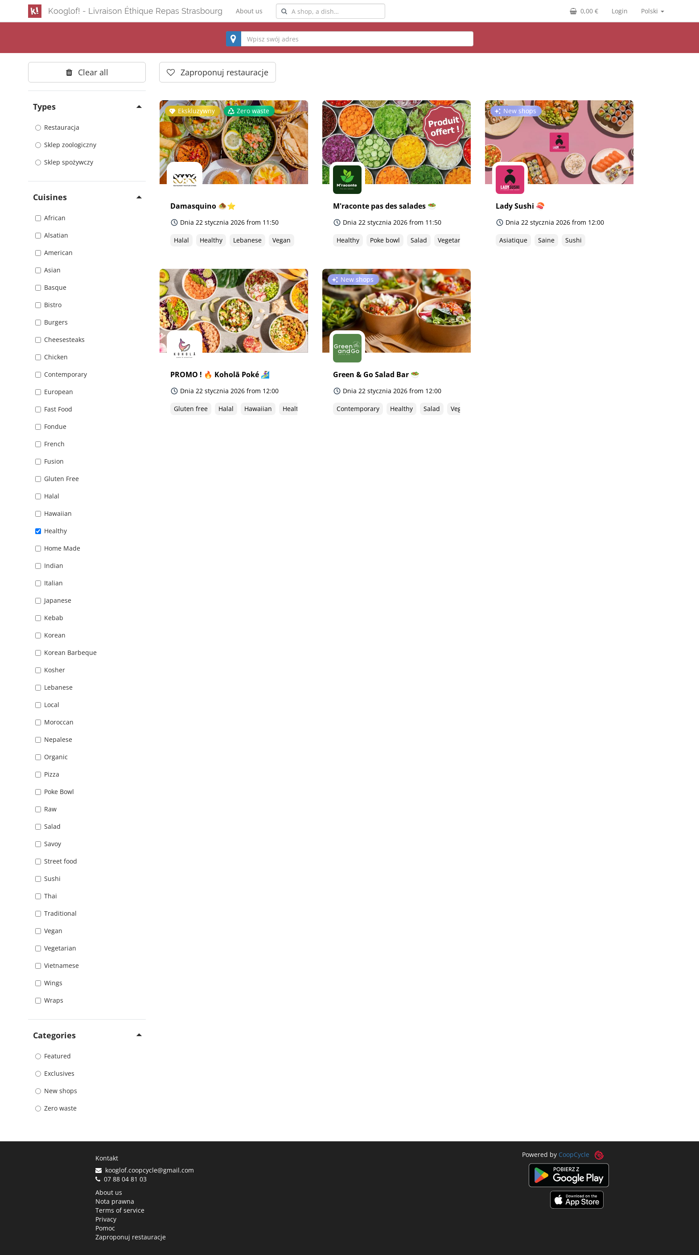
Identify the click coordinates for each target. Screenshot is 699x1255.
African (50, 218)
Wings (48, 983)
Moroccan (54, 722)
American (54, 252)
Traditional (56, 913)
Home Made (57, 548)
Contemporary (61, 374)
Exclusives (54, 1073)
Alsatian (51, 235)
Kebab (49, 617)
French (50, 444)
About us (249, 11)
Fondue (50, 426)
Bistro (48, 304)
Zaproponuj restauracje (130, 1237)
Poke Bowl (54, 791)
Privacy (105, 1219)
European (54, 391)
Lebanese (54, 687)
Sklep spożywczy (64, 162)
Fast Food (53, 409)
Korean (50, 635)
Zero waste (56, 1108)
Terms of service (119, 1210)
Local (47, 704)
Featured (53, 1056)
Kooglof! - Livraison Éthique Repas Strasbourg (135, 11)
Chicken (51, 357)
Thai (46, 896)
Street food (56, 861)
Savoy (48, 843)
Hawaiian (53, 513)
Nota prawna (114, 1201)
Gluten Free (57, 478)
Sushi (48, 878)
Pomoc (105, 1228)
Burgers (51, 322)
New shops (56, 1090)
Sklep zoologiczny (65, 144)
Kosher (50, 670)
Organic (51, 757)
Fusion (49, 461)
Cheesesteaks (60, 339)
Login (620, 11)
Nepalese (53, 739)
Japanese (53, 600)
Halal (47, 496)
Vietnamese (57, 965)
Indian (49, 565)
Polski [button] (652, 11)
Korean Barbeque (66, 652)
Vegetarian (55, 948)
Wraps (49, 1000)
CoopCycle (574, 1154)
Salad (48, 826)
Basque (50, 287)
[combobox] (330, 11)
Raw (46, 809)
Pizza (47, 774)
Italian (49, 583)
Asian (48, 270)
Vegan (48, 930)
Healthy (51, 531)
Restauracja (57, 127)
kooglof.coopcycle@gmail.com (144, 1170)
